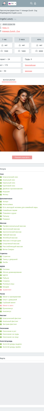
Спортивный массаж (11, 244)
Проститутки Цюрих (7, 10)
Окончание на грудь (11, 334)
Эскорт (5, 201)
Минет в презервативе (12, 297)
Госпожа (6, 269)
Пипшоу (6, 216)
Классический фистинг (12, 318)
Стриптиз (6, 256)
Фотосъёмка (8, 204)
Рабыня (6, 278)
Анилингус (7, 311)
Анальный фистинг (10, 321)
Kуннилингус (8, 308)
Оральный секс (9, 183)
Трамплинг (7, 290)
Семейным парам (10, 210)
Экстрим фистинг (10, 324)
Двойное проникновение (13, 189)
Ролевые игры (8, 284)
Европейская (30, 65)
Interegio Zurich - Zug (29, 10)
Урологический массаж (12, 232)
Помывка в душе (9, 213)
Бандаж (6, 287)
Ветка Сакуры (8, 249)
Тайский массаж (9, 235)
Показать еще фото (22, 157)
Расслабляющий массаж (13, 246)
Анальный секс (9, 180)
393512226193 (8, 24)
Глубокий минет (9, 303)
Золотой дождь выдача (12, 344)
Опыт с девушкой (10, 300)
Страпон (6, 281)
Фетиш (5, 194)
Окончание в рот (9, 331)
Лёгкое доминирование (12, 272)
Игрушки (6, 192)
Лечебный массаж (10, 238)
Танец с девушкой (10, 259)
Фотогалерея (9, 80)
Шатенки (28, 71)
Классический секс (10, 177)
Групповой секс (9, 186)
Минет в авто (8, 305)
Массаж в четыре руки (12, 241)
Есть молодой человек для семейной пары (20, 207)
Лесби (5, 262)
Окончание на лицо (11, 337)
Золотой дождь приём (12, 347)
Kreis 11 (18, 10)
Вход (35, 3)
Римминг (6, 219)
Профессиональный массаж (14, 226)
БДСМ (5, 275)
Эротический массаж (11, 229)
